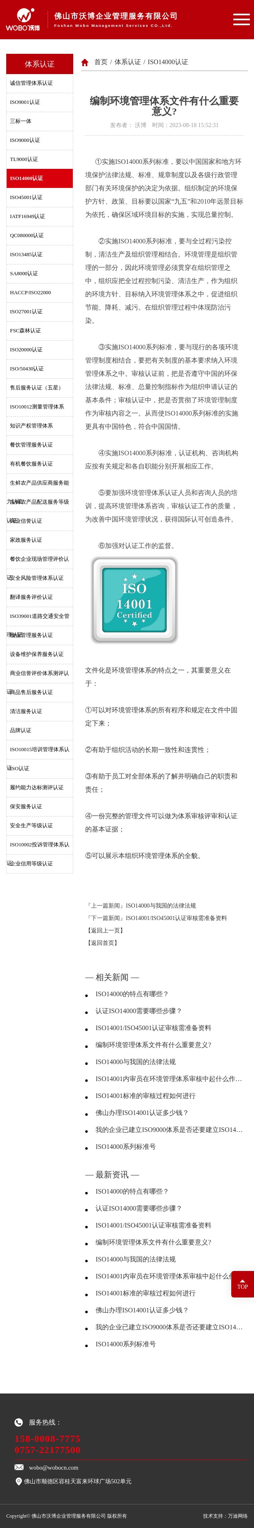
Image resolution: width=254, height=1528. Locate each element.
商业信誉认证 (26, 521)
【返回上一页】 (105, 930)
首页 (101, 61)
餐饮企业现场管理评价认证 (38, 562)
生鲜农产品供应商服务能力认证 (38, 486)
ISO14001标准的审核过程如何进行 (146, 1095)
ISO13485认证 (26, 254)
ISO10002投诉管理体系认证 (38, 848)
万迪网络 (238, 1516)
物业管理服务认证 (31, 635)
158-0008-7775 (47, 1438)
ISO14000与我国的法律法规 (161, 906)
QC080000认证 (27, 235)
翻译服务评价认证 (31, 597)
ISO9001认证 (25, 102)
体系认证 (128, 61)
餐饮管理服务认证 (31, 445)
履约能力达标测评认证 (37, 787)
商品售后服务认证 (31, 692)
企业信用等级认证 (31, 864)
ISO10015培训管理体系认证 (38, 753)
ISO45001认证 (26, 197)
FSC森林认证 (25, 331)
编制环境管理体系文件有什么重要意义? (153, 1044)
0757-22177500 (47, 1449)
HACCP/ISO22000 (30, 293)
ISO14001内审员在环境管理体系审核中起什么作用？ (169, 1078)
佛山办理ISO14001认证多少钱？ (142, 1112)
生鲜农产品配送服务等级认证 (38, 505)
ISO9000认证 (25, 140)
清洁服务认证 (26, 711)
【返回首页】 (102, 943)
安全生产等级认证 (31, 826)
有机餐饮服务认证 (31, 464)
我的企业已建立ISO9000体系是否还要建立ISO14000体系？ (169, 1129)
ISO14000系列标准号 (126, 1146)
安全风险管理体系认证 (37, 578)
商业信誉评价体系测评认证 (38, 676)
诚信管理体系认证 (31, 83)
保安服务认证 (26, 807)
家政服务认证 (26, 540)
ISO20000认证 (26, 350)
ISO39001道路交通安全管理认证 (38, 619)
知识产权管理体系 (31, 426)
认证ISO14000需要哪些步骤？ (139, 1010)
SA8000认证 (24, 273)
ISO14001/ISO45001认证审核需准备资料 (176, 918)
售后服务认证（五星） (37, 388)
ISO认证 (19, 768)
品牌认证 (20, 730)
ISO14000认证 (26, 178)
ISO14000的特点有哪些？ (132, 993)
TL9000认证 (24, 159)
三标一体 (20, 121)
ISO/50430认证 (27, 369)
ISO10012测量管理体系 (37, 407)
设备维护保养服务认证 (37, 654)
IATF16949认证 (27, 216)
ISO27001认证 (26, 312)
